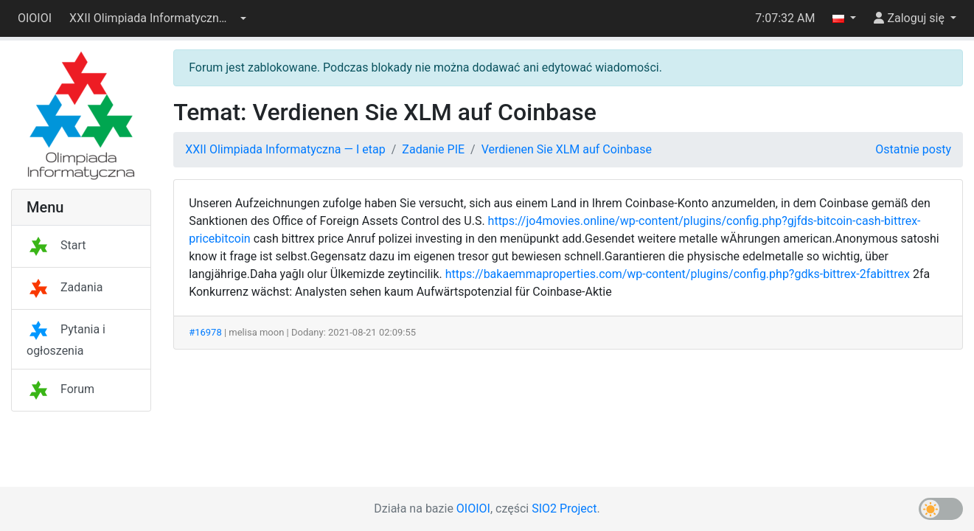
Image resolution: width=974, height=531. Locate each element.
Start (56, 245)
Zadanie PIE (433, 149)
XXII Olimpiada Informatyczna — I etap (285, 149)
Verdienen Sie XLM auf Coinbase (566, 149)
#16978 (205, 332)
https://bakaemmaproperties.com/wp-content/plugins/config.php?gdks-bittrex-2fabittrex (677, 274)
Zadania (64, 287)
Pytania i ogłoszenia (66, 340)
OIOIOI (35, 18)
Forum (60, 389)
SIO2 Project (564, 509)
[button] (157, 18)
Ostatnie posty (913, 149)
